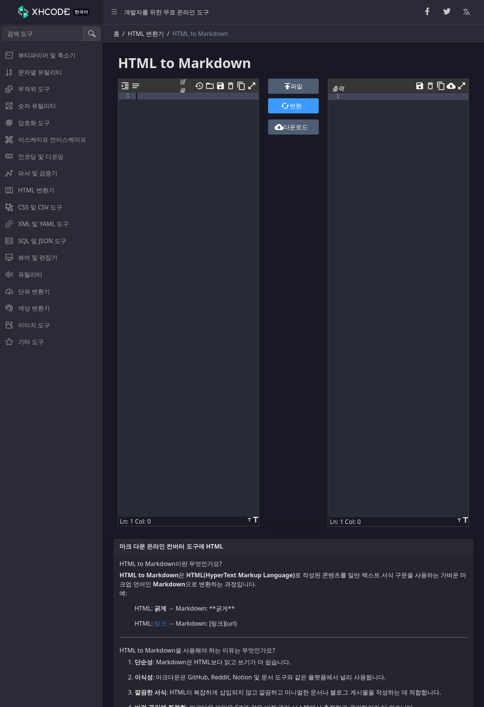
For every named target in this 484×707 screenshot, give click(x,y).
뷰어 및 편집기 (28, 257)
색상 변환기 (25, 308)
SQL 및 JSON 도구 (33, 241)
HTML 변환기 (27, 190)
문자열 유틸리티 (31, 72)
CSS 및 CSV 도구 (31, 207)
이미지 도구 (25, 325)
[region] (51, 365)
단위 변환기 (25, 291)
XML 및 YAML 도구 (34, 224)
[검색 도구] (43, 33)
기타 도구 (22, 342)
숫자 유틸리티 (28, 106)
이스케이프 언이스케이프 (43, 139)
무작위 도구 (25, 89)
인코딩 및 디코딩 (32, 156)
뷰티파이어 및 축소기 (38, 55)
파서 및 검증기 (28, 173)
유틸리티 (21, 274)
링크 (160, 623)
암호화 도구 (25, 123)
